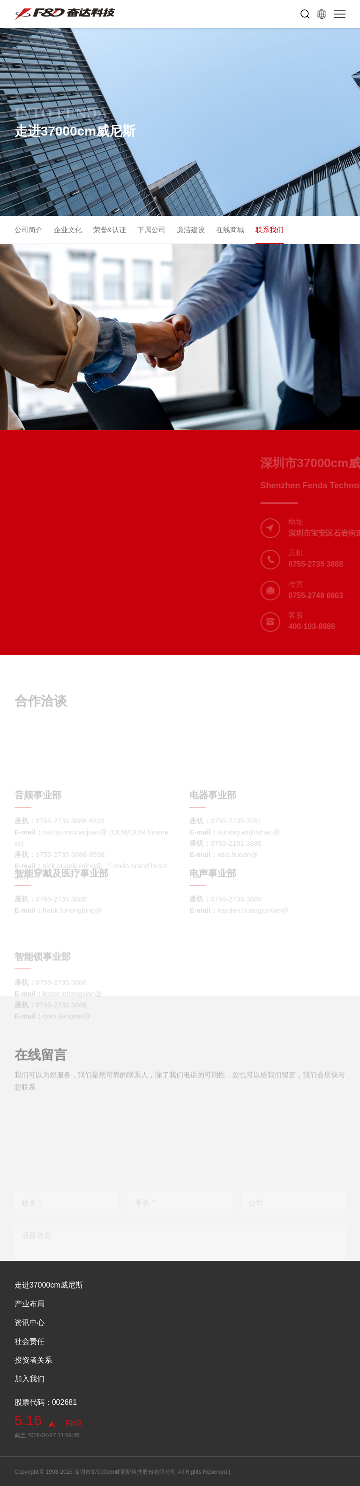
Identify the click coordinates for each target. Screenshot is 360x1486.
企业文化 (68, 230)
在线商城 (230, 230)
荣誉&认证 (109, 230)
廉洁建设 (191, 230)
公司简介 (29, 230)
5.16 (28, 1420)
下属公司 (151, 230)
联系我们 (269, 230)
